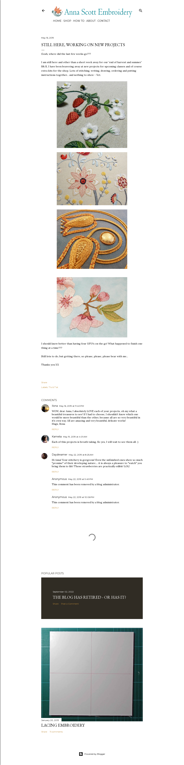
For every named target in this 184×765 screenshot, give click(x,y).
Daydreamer (59, 454)
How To (77, 20)
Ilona (55, 405)
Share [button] (44, 382)
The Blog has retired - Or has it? (89, 597)
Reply (55, 429)
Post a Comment (70, 603)
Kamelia (57, 436)
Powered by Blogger (92, 754)
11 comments (56, 731)
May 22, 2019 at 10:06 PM (81, 497)
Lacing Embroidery (63, 725)
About (89, 20)
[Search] (141, 9)
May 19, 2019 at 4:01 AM (75, 436)
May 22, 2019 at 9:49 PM (80, 479)
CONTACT (102, 20)
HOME (56, 20)
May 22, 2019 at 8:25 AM (81, 454)
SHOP (66, 20)
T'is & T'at (53, 387)
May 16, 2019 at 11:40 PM (71, 406)
